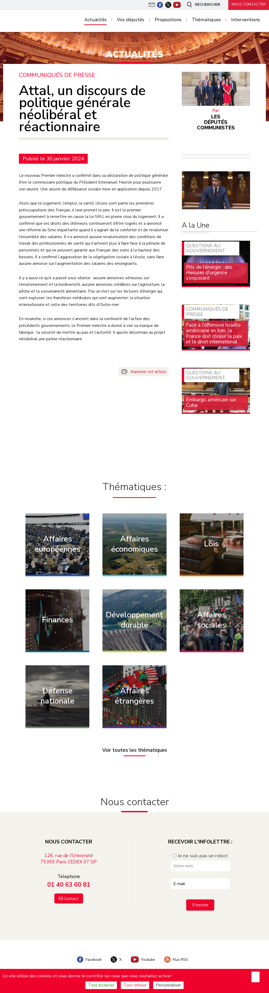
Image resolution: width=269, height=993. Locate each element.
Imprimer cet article (148, 372)
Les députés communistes (216, 122)
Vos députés (130, 20)
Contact (71, 899)
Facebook (88, 959)
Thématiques (206, 20)
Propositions (168, 20)
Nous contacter (248, 4)
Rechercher (202, 4)
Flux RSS (177, 959)
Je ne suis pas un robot (200, 856)
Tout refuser (135, 985)
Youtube (143, 959)
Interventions (245, 20)
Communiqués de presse (57, 75)
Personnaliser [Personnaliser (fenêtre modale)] (168, 985)
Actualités (95, 20)
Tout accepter (101, 985)
